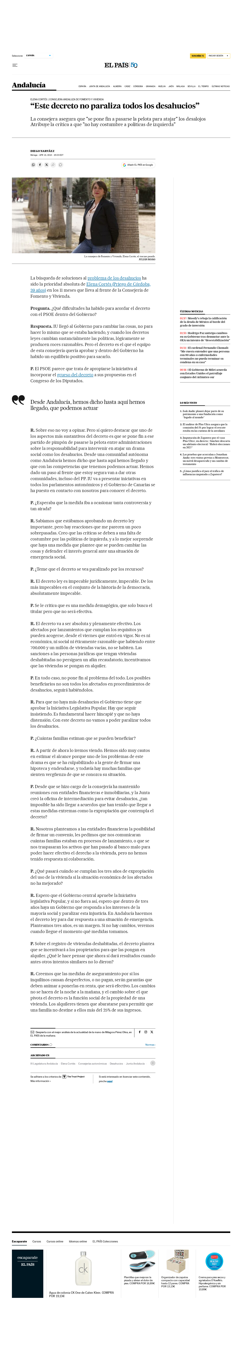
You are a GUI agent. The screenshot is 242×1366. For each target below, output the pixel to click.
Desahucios (116, 1063)
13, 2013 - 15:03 (51, 155)
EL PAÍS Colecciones (105, 1241)
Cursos (37, 1241)
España (82, 86)
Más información (40, 1081)
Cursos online (55, 1241)
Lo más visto (188, 402)
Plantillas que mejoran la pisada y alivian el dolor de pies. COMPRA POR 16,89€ (139, 1280)
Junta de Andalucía (99, 86)
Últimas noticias (221, 86)
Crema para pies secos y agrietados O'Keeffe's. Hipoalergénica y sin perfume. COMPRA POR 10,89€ (212, 1283)
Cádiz (127, 86)
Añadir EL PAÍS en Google (140, 165)
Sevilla (191, 86)
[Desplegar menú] (15, 65)
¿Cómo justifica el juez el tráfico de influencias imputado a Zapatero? (203, 473)
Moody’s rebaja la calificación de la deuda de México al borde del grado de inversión (203, 322)
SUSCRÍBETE (198, 56)
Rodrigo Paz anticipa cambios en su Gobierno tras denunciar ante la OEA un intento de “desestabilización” (205, 336)
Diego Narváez (42, 151)
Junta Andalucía (135, 1063)
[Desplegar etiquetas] (152, 1063)
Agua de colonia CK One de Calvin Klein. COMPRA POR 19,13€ (81, 1294)
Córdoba (138, 86)
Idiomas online (78, 1241)
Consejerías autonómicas (92, 1063)
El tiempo (203, 86)
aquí (109, 1081)
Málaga (180, 86)
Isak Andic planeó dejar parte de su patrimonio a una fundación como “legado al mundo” (203, 414)
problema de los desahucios (114, 278)
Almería (117, 86)
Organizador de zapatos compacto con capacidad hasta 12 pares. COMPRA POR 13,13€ (175, 1282)
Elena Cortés (68, 1063)
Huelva (162, 86)
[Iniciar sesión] (218, 55)
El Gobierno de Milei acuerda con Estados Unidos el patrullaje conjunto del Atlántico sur (203, 373)
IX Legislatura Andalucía (44, 1063)
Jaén (170, 86)
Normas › (150, 1044)
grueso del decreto (75, 374)
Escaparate (19, 1241)
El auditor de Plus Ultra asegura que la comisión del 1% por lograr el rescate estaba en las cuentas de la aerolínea (205, 427)
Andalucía (29, 85)
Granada (150, 86)
